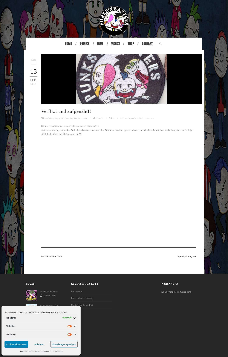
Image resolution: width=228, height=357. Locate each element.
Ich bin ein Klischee (48, 291)
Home (68, 43)
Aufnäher (49, 118)
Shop (131, 43)
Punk (84, 118)
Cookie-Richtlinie (26, 351)
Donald (100, 118)
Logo (57, 118)
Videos (115, 43)
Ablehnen (39, 344)
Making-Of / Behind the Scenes (139, 118)
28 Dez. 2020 (49, 295)
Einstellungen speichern (64, 344)
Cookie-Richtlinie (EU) (82, 305)
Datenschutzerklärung (43, 351)
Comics (84, 43)
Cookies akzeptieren (16, 344)
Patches (77, 118)
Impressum (58, 351)
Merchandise (67, 118)
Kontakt (147, 43)
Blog (100, 43)
